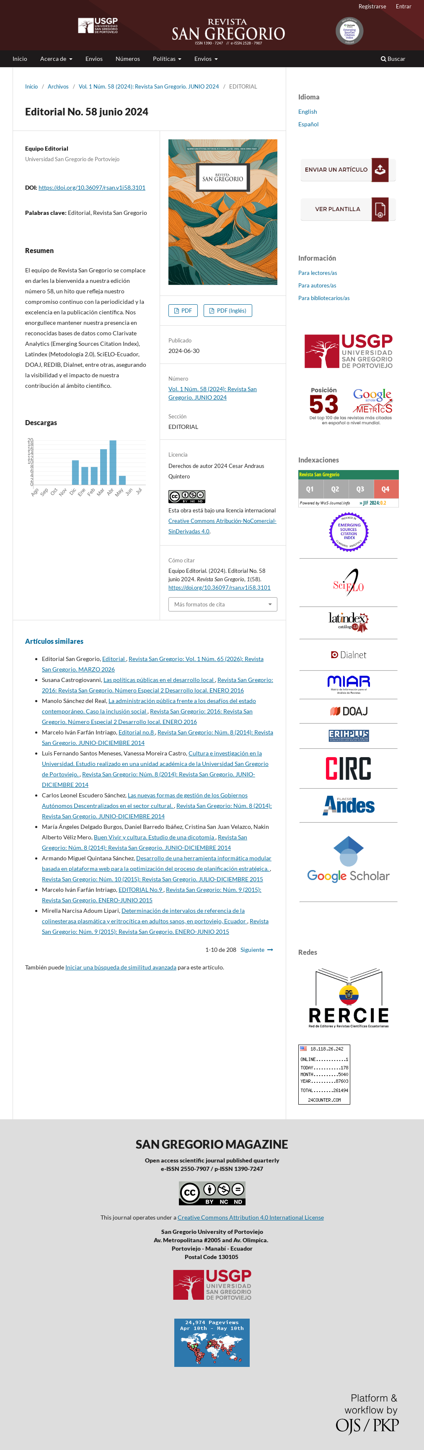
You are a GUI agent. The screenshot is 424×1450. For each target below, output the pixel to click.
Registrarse (372, 6)
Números (128, 58)
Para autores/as (317, 285)
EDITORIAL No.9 (141, 889)
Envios (94, 58)
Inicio (20, 58)
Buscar (393, 58)
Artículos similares (54, 641)
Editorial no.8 (137, 732)
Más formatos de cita (199, 604)
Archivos (58, 86)
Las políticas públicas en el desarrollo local (159, 679)
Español (308, 124)
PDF (186, 310)
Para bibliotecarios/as (324, 298)
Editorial (114, 658)
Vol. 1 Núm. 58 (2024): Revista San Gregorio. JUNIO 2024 (149, 86)
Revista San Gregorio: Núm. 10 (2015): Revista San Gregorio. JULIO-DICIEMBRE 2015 (152, 879)
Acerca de (53, 58)
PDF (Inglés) (231, 310)
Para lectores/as (317, 272)
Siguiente (252, 949)
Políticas (165, 58)
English (307, 111)
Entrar (403, 6)
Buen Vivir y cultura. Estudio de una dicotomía (154, 837)
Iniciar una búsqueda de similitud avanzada (120, 967)
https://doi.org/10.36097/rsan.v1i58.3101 (92, 187)
